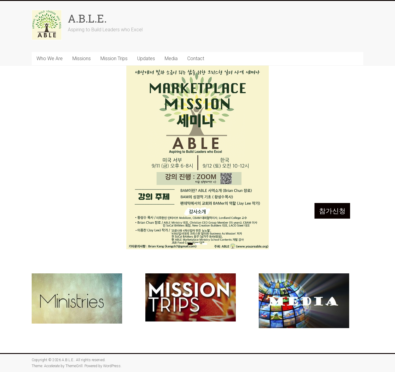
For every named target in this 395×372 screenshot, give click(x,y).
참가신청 (332, 210)
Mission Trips (114, 58)
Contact (195, 58)
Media (171, 58)
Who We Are (49, 58)
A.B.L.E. (87, 18)
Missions (81, 58)
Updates (146, 58)
